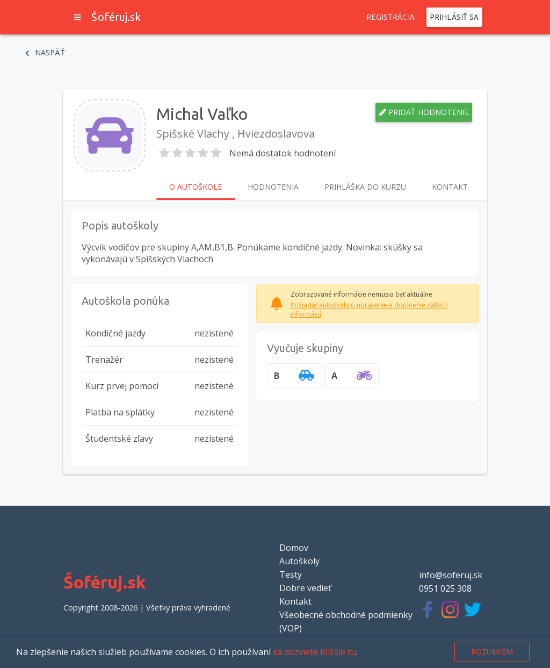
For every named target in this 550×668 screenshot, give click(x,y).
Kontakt (450, 187)
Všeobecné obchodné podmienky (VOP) (345, 621)
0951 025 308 (445, 588)
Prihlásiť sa (454, 17)
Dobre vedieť (305, 588)
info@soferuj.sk (450, 575)
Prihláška (365, 187)
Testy (290, 574)
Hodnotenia (273, 187)
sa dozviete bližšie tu (314, 652)
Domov (293, 548)
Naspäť (45, 52)
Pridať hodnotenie (424, 112)
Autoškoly (299, 561)
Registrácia (390, 17)
